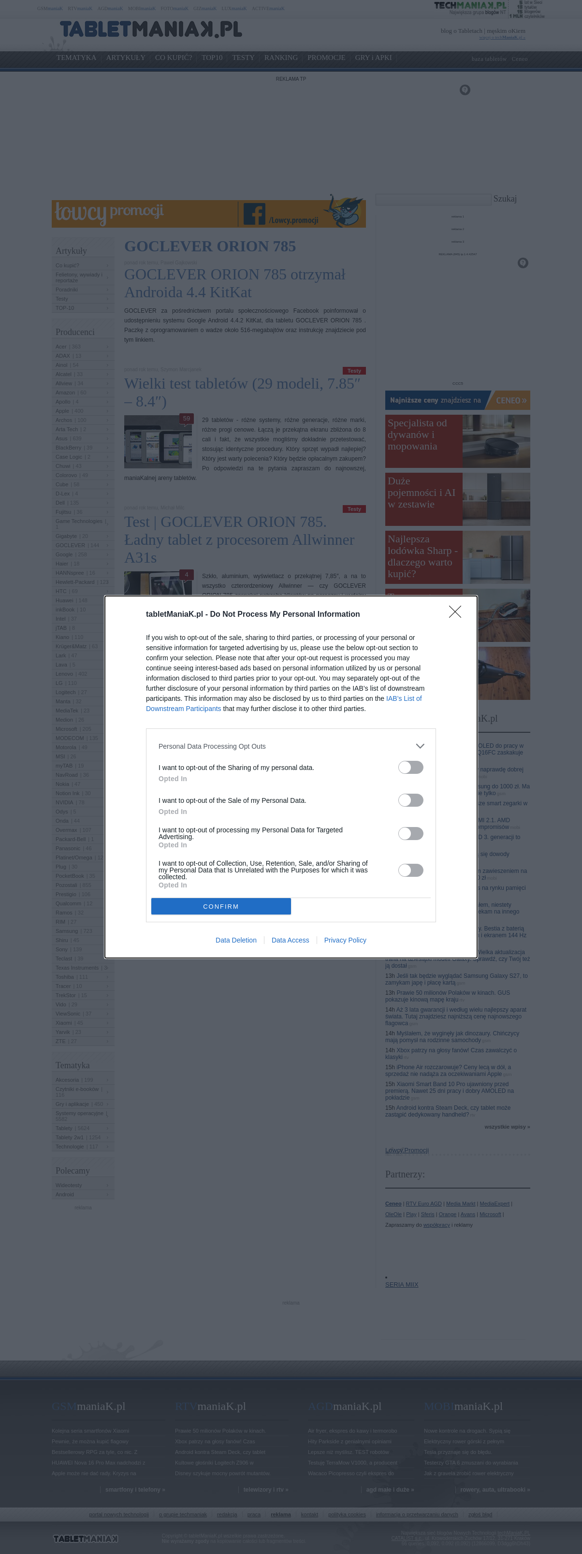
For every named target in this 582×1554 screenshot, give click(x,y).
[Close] (458, 615)
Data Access (290, 940)
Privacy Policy (345, 940)
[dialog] (291, 777)
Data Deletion (236, 940)
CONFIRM (221, 906)
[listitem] (291, 746)
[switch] (410, 767)
